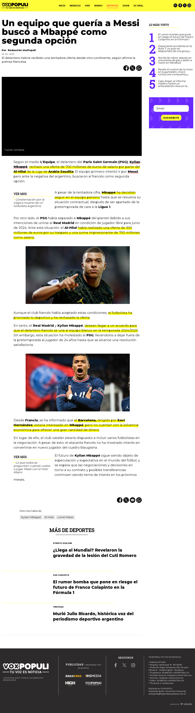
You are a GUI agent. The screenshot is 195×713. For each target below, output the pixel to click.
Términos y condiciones (162, 683)
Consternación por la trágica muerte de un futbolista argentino (29, 203)
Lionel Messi (65, 517)
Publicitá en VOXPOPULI (160, 688)
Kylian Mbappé (31, 517)
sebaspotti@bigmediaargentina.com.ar (167, 693)
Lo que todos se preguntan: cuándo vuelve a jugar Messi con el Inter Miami (32, 467)
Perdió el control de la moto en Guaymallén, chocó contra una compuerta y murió (175, 73)
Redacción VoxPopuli (22, 50)
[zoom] (72, 116)
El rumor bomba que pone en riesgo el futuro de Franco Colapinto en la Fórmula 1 (175, 37)
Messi (133, 172)
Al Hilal (49, 517)
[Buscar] (175, 6)
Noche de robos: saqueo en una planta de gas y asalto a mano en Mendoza (175, 60)
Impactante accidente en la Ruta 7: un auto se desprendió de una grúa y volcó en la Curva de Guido (175, 50)
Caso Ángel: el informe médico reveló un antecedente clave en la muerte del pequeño (172, 85)
